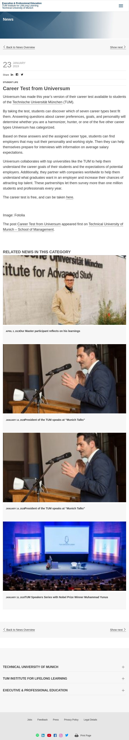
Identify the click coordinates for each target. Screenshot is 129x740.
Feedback (42, 719)
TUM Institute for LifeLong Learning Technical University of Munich (22, 5)
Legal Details (90, 719)
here (69, 197)
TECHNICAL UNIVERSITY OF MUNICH (30, 667)
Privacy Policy (71, 719)
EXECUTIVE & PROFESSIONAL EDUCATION (35, 690)
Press (56, 719)
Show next (118, 47)
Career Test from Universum (39, 224)
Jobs (29, 719)
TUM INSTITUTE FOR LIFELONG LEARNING (35, 678)
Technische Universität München (37, 102)
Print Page (85, 735)
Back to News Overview (19, 47)
